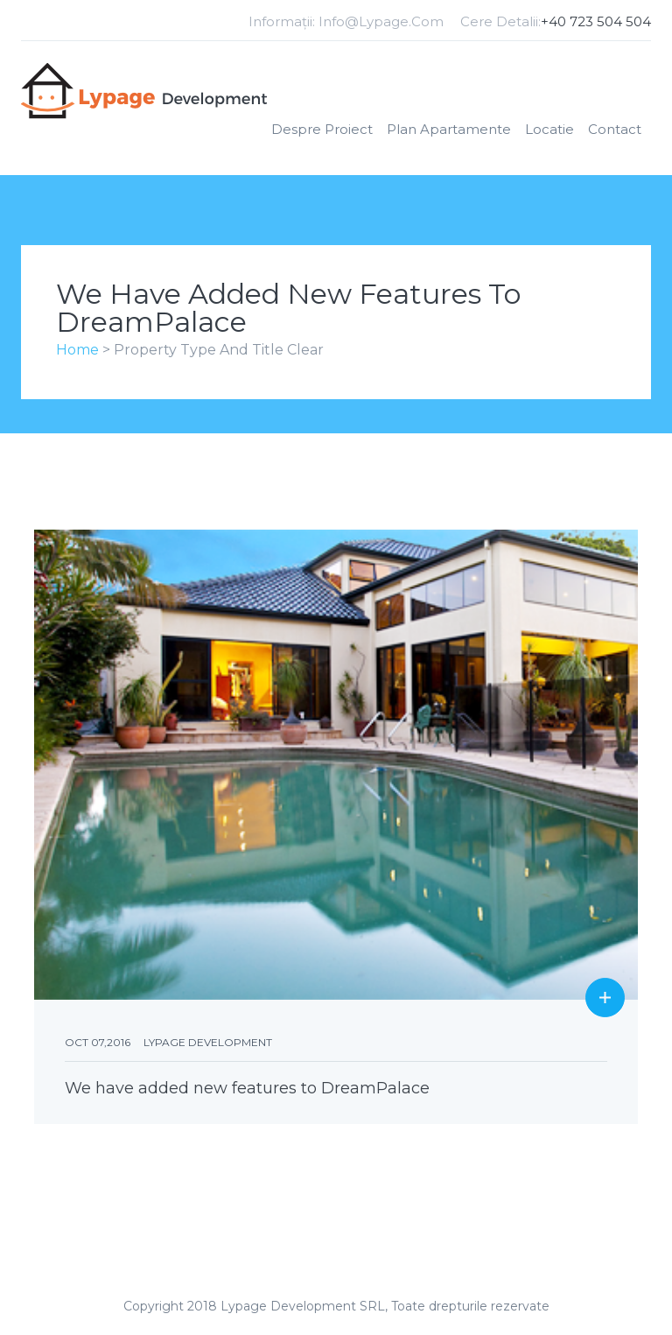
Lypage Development (208, 1042)
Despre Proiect (322, 129)
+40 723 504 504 (596, 21)
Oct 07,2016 (97, 1042)
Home (77, 349)
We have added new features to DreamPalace (247, 1088)
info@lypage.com (381, 21)
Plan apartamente (449, 129)
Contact (614, 129)
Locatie (549, 129)
